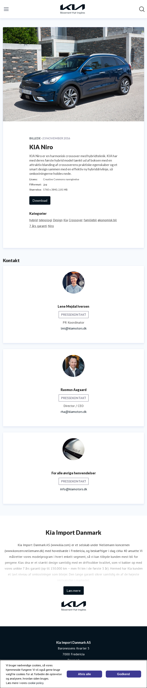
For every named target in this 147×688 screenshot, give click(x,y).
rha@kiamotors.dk (74, 412)
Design (58, 220)
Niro (51, 226)
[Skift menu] (6, 9)
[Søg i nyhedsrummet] (142, 9)
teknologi (45, 220)
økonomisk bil (107, 220)
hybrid (33, 220)
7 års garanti (38, 226)
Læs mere (74, 591)
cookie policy (35, 683)
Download (39, 200)
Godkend (123, 674)
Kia (65, 220)
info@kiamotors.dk (73, 489)
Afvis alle (84, 674)
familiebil (90, 220)
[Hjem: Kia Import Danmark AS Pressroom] (72, 9)
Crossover (76, 220)
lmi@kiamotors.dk (74, 328)
